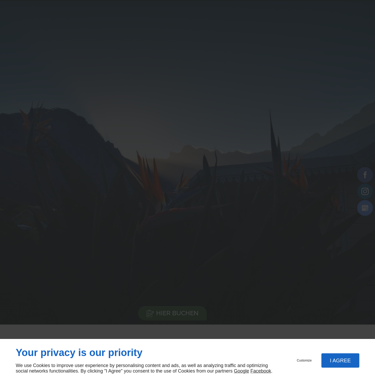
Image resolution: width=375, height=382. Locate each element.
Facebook (260, 371)
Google (241, 371)
